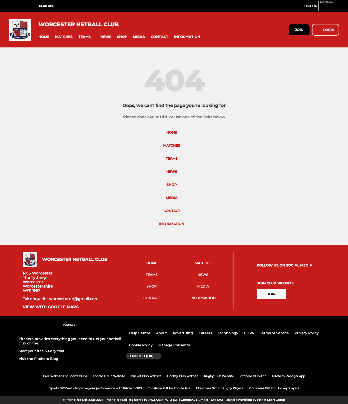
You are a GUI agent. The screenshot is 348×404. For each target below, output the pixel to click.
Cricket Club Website (146, 376)
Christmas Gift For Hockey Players (274, 388)
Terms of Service (274, 333)
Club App (46, 6)
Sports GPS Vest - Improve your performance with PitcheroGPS (95, 388)
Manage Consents (174, 345)
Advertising (183, 333)
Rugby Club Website (219, 376)
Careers (205, 333)
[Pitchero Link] (329, 8)
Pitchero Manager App (288, 376)
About (161, 333)
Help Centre (139, 333)
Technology (228, 333)
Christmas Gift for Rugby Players (219, 388)
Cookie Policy (140, 345)
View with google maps (51, 307)
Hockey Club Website (182, 376)
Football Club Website (109, 376)
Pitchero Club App (252, 376)
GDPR (249, 333)
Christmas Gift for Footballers (168, 388)
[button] (44, 37)
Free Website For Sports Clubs (65, 376)
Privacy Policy (307, 333)
